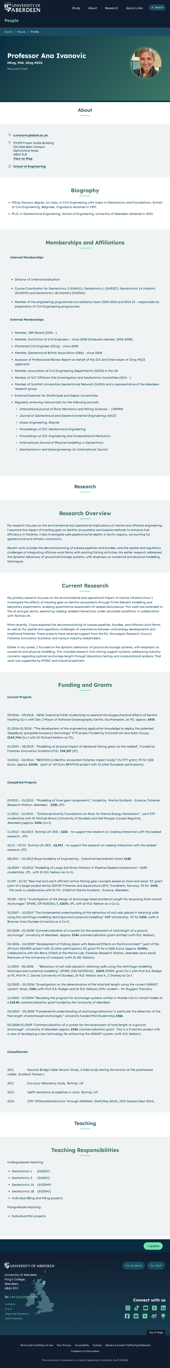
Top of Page (156, 1332)
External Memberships (27, 319)
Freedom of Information (85, 1351)
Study (78, 8)
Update (153, 1246)
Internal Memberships (26, 257)
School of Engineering (29, 166)
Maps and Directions (17, 1313)
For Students (134, 1265)
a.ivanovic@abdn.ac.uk (30, 135)
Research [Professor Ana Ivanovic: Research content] (85, 486)
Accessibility (82, 1345)
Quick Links (136, 8)
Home (8, 31)
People (11, 20)
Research (113, 8)
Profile (35, 31)
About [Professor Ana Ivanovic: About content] (85, 110)
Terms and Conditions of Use (36, 1345)
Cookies (97, 1345)
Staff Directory (13, 1318)
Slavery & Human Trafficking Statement (127, 1345)
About (94, 8)
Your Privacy (64, 1345)
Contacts (10, 1304)
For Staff (156, 1265)
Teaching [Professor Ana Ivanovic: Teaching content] (85, 1123)
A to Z (8, 1308)
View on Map (23, 158)
